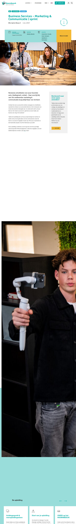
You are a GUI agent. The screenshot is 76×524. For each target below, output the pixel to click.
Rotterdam (44, 40)
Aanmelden (61, 3)
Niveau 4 (18, 23)
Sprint (13, 23)
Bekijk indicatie (30, 34)
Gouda (49, 34)
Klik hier (57, 128)
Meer (46, 3)
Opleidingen (38, 3)
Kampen (47, 36)
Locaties (27, 3)
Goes (43, 36)
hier (25, 130)
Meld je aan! (64, 36)
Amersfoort (44, 34)
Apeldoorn (44, 38)
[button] (61, 501)
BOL (9, 23)
